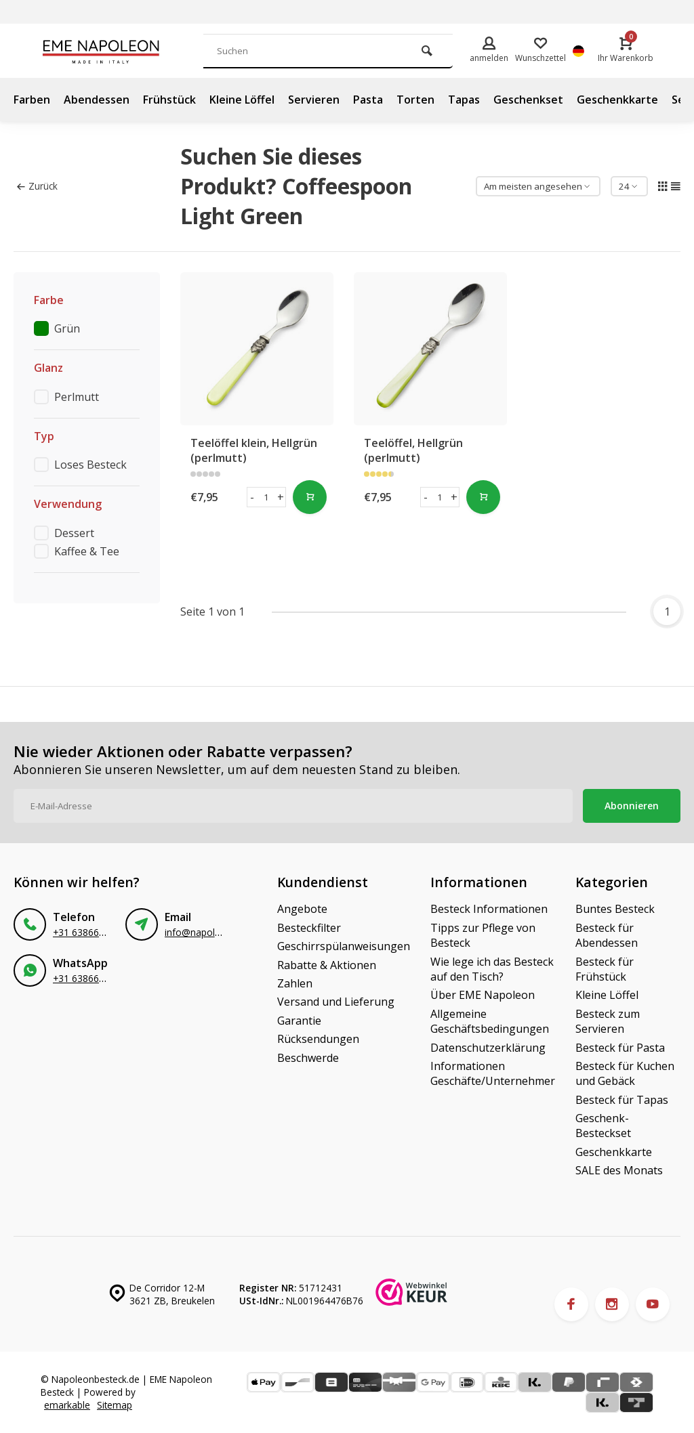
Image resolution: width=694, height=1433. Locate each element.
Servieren (314, 99)
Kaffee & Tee (86, 551)
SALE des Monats (619, 1170)
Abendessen (96, 99)
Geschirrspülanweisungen (343, 946)
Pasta (368, 99)
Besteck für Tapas (621, 1099)
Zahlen (294, 983)
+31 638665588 (87, 932)
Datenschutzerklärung (488, 1047)
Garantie (299, 1020)
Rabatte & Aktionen (326, 965)
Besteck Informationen (489, 908)
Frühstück (169, 99)
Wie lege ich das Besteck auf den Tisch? (492, 969)
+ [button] (280, 497)
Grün (67, 328)
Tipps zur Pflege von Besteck (482, 935)
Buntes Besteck (615, 908)
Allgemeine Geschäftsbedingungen (489, 1021)
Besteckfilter (309, 927)
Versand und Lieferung (335, 1001)
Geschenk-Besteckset (603, 1125)
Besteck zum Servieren (607, 1021)
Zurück (37, 185)
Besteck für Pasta (620, 1047)
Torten (415, 99)
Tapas (464, 99)
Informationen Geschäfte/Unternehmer (492, 1073)
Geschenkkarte (617, 99)
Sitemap (114, 1404)
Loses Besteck (90, 464)
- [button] (252, 497)
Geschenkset (528, 99)
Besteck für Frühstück (604, 969)
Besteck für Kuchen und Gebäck (624, 1073)
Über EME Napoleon (482, 994)
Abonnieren (632, 805)
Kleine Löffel (241, 99)
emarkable (67, 1404)
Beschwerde (308, 1057)
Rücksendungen (318, 1038)
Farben (32, 99)
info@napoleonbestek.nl (217, 932)
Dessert (74, 533)
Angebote (302, 908)
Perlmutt (76, 396)
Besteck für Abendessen (606, 935)
